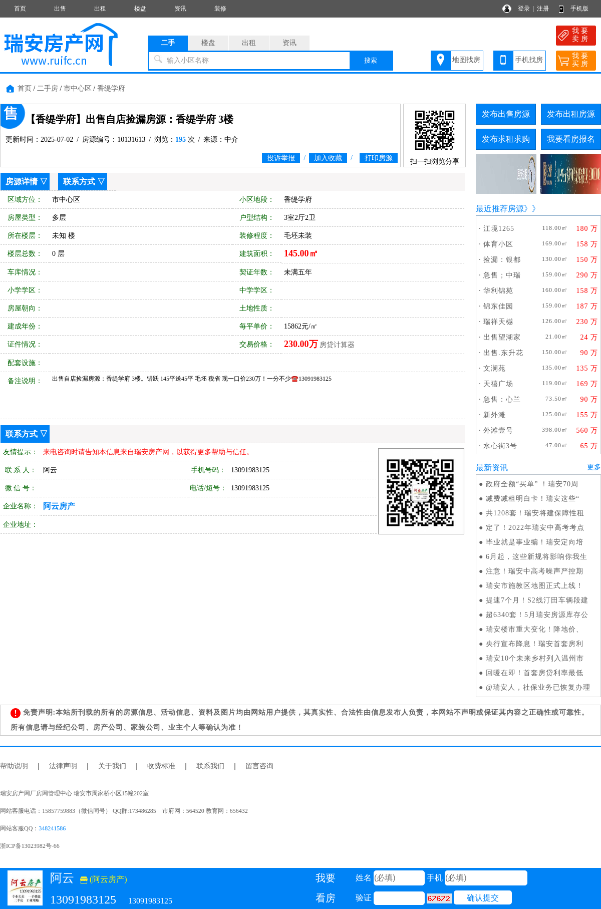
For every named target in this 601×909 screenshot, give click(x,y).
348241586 (52, 828)
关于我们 (112, 766)
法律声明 (63, 766)
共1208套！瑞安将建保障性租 (535, 513)
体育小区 (498, 244)
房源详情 (22, 181)
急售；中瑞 (502, 275)
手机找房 (529, 60)
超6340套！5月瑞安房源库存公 (537, 615)
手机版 (579, 8)
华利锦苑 (498, 290)
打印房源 (379, 158)
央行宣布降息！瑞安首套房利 (534, 644)
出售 (60, 8)
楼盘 (140, 8)
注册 (543, 8)
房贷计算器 (337, 345)
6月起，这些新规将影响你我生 (536, 556)
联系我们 (210, 766)
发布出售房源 (506, 114)
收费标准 (161, 766)
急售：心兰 (502, 399)
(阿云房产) (103, 879)
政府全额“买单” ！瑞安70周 (532, 484)
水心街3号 (500, 446)
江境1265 (498, 228)
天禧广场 (498, 384)
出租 (100, 8)
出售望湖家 (502, 337)
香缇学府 (111, 88)
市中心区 (78, 88)
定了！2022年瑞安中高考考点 (535, 527)
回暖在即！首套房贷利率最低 (534, 673)
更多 (594, 467)
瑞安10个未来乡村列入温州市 (535, 658)
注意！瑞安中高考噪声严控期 (534, 571)
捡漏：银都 (502, 259)
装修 (220, 8)
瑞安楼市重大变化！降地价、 (534, 629)
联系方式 (79, 181)
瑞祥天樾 (498, 322)
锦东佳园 (498, 306)
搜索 (370, 60)
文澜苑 (494, 368)
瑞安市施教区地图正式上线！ (534, 585)
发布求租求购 (506, 139)
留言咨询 (259, 766)
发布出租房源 (571, 114)
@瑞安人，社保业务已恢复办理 (538, 687)
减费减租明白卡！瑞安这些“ (532, 498)
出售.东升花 (503, 353)
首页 (20, 8)
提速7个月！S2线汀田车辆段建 (537, 600)
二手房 (47, 88)
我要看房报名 (571, 139)
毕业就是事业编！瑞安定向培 (534, 542)
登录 (524, 8)
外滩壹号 (498, 430)
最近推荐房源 (500, 208)
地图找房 (466, 60)
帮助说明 (14, 766)
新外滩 (494, 415)
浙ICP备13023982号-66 (30, 845)
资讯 (180, 8)
